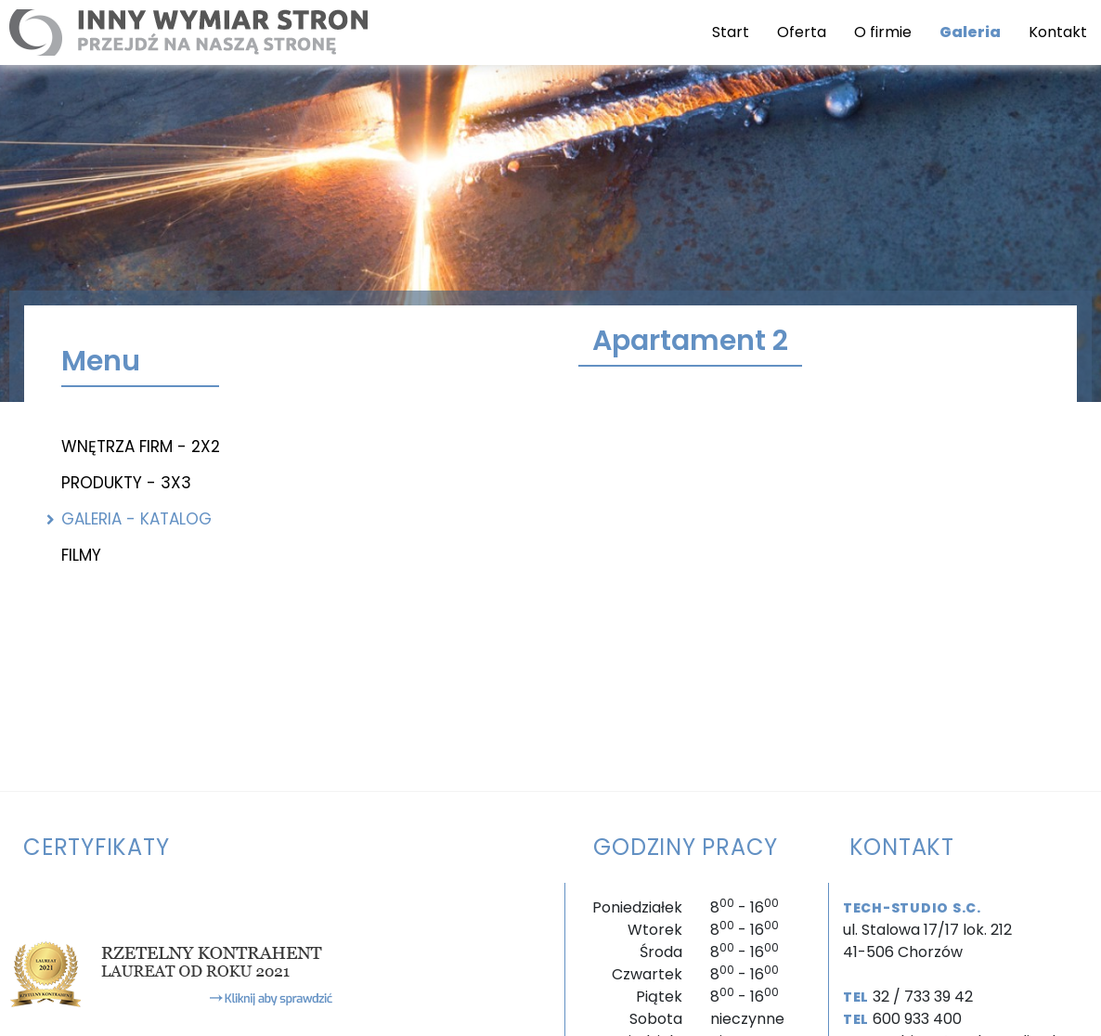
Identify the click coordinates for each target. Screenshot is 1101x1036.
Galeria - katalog (136, 519)
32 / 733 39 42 (923, 996)
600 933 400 (917, 1019)
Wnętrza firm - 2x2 (140, 446)
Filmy (81, 555)
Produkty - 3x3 (126, 483)
